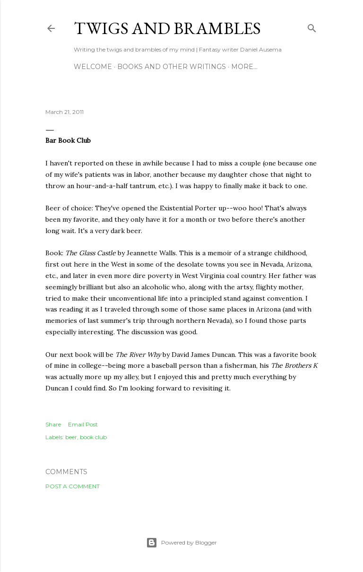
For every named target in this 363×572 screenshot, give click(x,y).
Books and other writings (171, 66)
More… (244, 66)
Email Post (83, 424)
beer (71, 437)
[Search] (312, 26)
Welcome (93, 66)
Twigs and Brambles (167, 28)
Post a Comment (72, 486)
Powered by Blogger (181, 542)
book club (93, 437)
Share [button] (53, 424)
